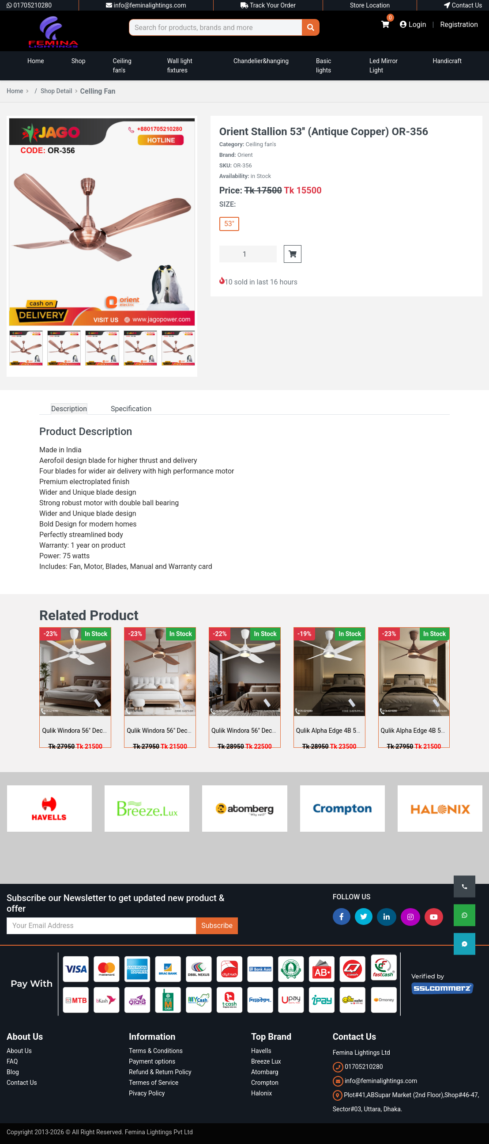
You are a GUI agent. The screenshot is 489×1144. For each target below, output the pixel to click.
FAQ (12, 1061)
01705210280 (29, 5)
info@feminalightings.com (146, 5)
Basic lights (323, 65)
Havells (261, 1050)
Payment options (152, 1061)
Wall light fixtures (179, 65)
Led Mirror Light (383, 65)
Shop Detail (59, 91)
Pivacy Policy (147, 1093)
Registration (459, 24)
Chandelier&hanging (261, 60)
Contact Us (463, 5)
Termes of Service (153, 1082)
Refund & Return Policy (160, 1072)
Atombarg (264, 1072)
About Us (19, 1050)
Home (35, 60)
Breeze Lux (266, 1061)
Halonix (261, 1093)
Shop (78, 60)
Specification (131, 409)
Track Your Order (268, 5)
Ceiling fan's (122, 65)
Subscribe (217, 925)
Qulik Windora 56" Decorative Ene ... (90, 730)
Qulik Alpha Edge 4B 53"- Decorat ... (344, 730)
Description (69, 409)
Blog (13, 1072)
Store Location (370, 5)
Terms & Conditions (156, 1050)
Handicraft (447, 60)
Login (413, 24)
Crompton (264, 1082)
